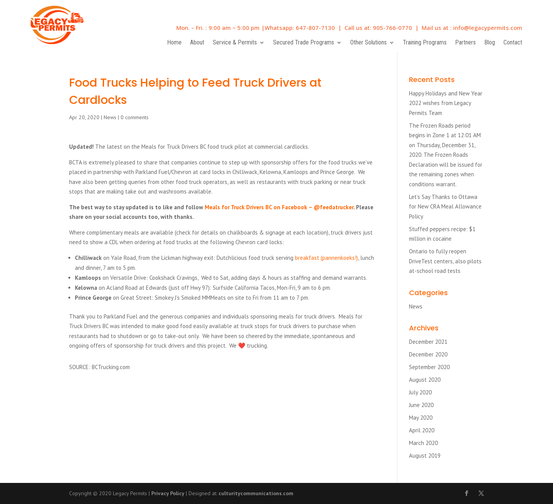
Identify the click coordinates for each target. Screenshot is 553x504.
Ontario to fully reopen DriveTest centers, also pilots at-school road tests (445, 261)
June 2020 (421, 405)
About (197, 43)
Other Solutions (368, 43)
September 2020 (429, 367)
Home (174, 43)
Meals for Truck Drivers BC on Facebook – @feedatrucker (279, 207)
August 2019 (424, 455)
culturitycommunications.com (256, 493)
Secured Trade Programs (303, 43)
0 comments (135, 117)
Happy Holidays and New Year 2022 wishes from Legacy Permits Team (445, 103)
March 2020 (423, 443)
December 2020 (428, 354)
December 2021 (428, 341)
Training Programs (425, 43)
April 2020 (421, 430)
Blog (489, 43)
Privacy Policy (167, 493)
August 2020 (424, 379)
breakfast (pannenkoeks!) (325, 257)
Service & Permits (235, 43)
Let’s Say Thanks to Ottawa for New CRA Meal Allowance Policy (445, 206)
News (110, 117)
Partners (465, 43)
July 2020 (420, 392)
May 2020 (420, 417)
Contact (512, 43)
